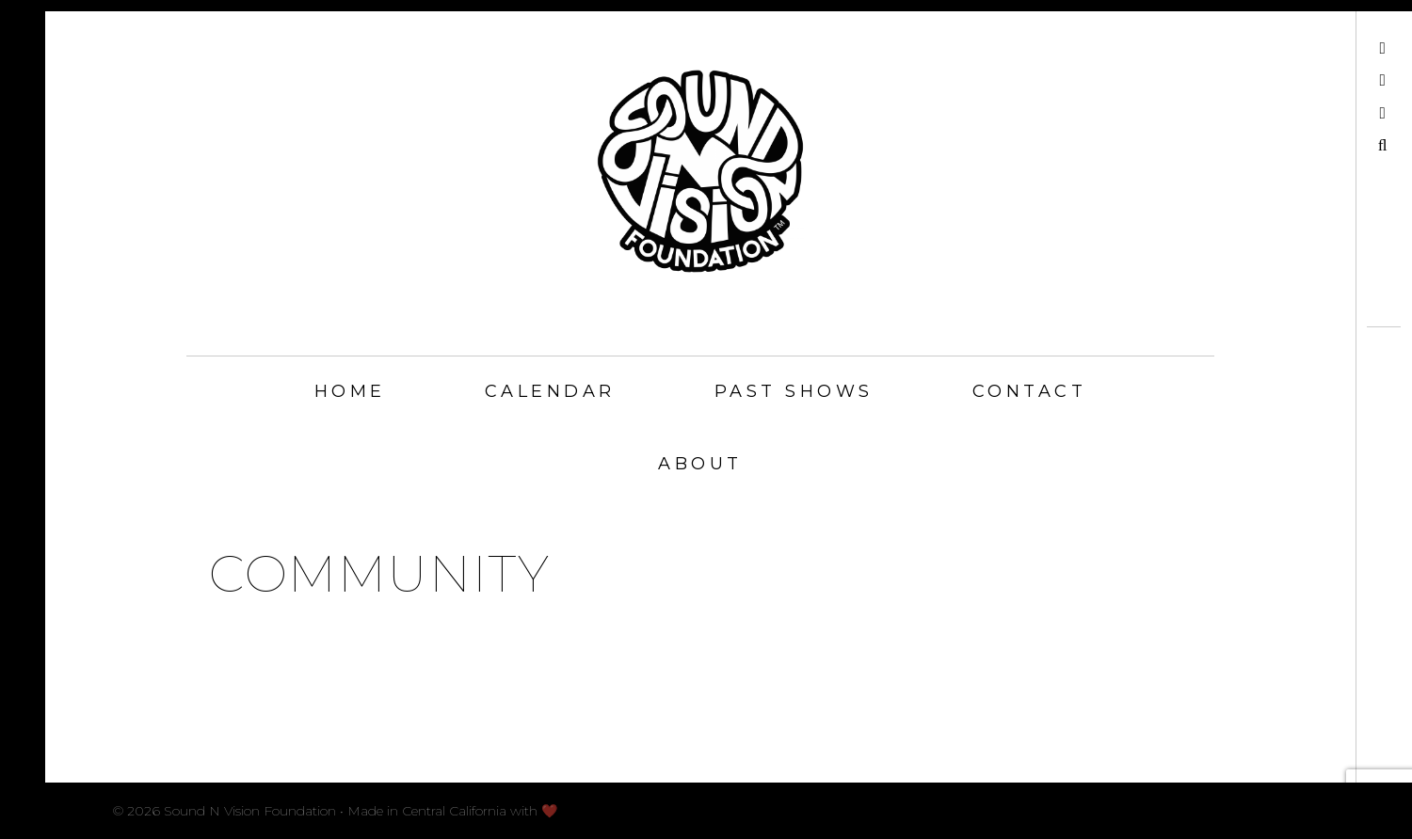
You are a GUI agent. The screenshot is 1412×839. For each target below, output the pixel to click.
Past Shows (794, 391)
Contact (1029, 391)
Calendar (550, 391)
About (700, 463)
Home (350, 391)
